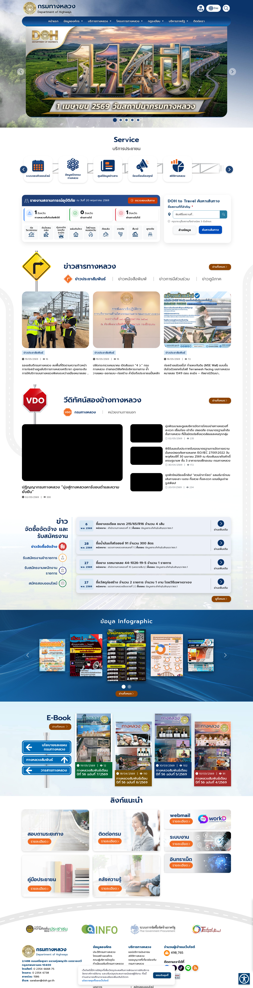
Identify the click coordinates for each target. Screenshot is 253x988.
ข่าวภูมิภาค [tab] (211, 279)
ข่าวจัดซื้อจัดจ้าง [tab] (49, 546)
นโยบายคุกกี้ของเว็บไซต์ (95, 980)
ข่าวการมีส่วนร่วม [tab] (175, 279)
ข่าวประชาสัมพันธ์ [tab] (91, 279)
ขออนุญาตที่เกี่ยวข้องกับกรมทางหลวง (142, 962)
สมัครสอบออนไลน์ (48, 583)
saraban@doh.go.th (42, 981)
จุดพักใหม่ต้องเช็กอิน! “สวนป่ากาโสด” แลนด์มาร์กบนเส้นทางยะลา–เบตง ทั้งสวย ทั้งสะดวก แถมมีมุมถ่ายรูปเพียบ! (197, 479)
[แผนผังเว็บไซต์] (200, 8)
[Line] (188, 968)
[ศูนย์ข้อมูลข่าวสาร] (38, 169)
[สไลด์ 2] (129, 687)
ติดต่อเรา (199, 21)
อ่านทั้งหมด (220, 267)
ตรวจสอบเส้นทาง (143, 200)
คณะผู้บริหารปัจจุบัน (104, 960)
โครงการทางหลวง (128, 21)
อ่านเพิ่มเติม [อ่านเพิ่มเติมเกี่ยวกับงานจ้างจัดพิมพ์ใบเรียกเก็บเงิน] (221, 526)
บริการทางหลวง (98, 21)
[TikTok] (181, 968)
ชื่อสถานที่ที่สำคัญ (180, 207)
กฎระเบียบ (154, 21)
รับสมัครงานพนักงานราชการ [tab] (46, 570)
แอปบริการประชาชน (139, 952)
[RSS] (195, 968)
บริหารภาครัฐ (177, 21)
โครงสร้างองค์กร (102, 956)
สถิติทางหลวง (136, 956)
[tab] (115, 120)
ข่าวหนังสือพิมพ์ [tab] (133, 279)
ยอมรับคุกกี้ (162, 975)
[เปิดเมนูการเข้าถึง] (244, 978)
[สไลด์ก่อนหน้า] (20, 71)
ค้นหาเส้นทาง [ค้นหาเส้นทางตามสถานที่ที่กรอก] (210, 230)
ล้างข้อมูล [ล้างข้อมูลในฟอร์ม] (184, 230)
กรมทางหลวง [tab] (85, 412)
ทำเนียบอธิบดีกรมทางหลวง (108, 964)
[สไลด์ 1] (124, 687)
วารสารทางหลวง (46, 770)
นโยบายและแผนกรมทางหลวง (46, 747)
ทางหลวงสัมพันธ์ (47, 760)
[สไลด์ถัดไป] (232, 71)
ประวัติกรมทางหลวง (104, 952)
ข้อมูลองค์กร (72, 21)
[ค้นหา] (226, 8)
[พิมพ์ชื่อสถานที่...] (200, 214)
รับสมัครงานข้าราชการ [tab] (45, 558)
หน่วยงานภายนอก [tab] (122, 412)
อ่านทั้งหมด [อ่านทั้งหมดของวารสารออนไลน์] (126, 694)
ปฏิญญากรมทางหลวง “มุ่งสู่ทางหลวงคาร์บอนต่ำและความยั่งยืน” (70, 489)
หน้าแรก (53, 21)
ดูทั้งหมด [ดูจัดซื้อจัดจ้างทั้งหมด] (221, 599)
